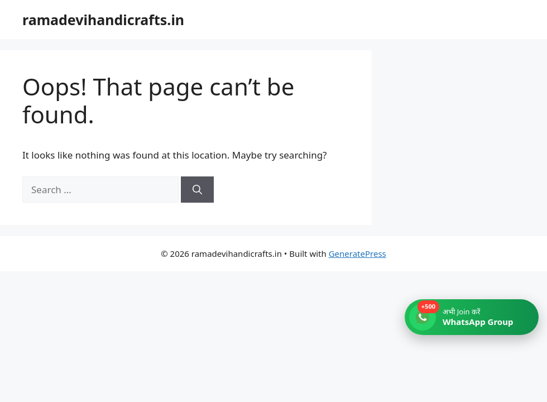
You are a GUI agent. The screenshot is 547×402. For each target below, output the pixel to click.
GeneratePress (357, 253)
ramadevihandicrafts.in (103, 19)
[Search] (197, 189)
